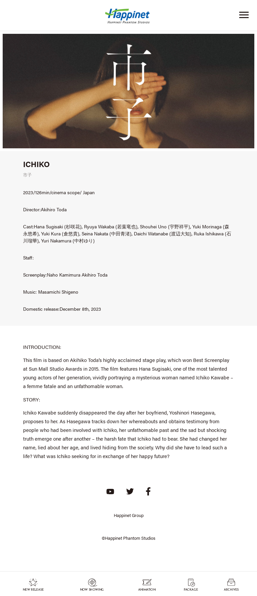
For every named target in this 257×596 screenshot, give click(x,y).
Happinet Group (129, 515)
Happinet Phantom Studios (128, 17)
